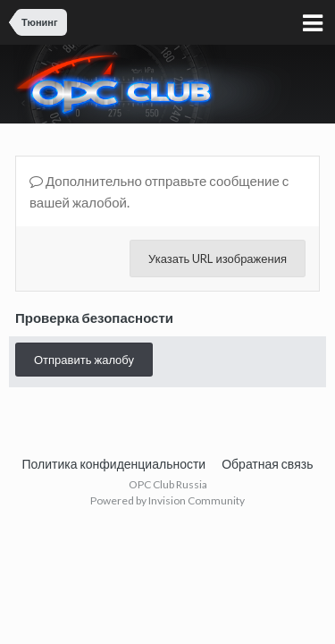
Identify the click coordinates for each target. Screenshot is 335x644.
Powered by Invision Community (167, 500)
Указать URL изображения (217, 258)
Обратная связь (267, 463)
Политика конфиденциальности (114, 463)
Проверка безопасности (94, 317)
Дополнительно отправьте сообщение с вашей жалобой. (159, 191)
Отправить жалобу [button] (84, 359)
